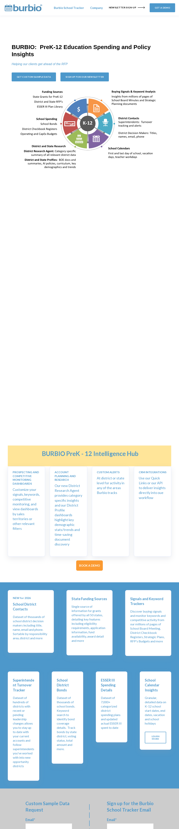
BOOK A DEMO (89, 565)
